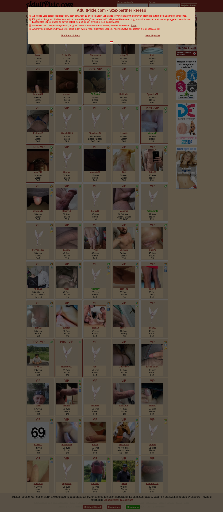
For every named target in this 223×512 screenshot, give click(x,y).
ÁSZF (133, 25)
